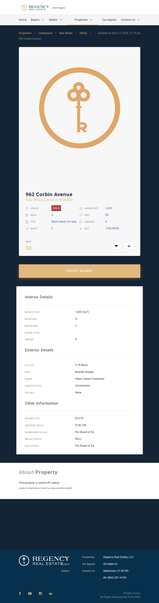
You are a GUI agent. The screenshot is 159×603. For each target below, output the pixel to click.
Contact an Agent (79, 270)
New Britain (66, 33)
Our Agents (109, 19)
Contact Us (128, 19)
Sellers (53, 19)
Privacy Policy (131, 593)
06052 (83, 33)
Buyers (35, 19)
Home (22, 19)
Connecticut (45, 33)
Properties (81, 19)
